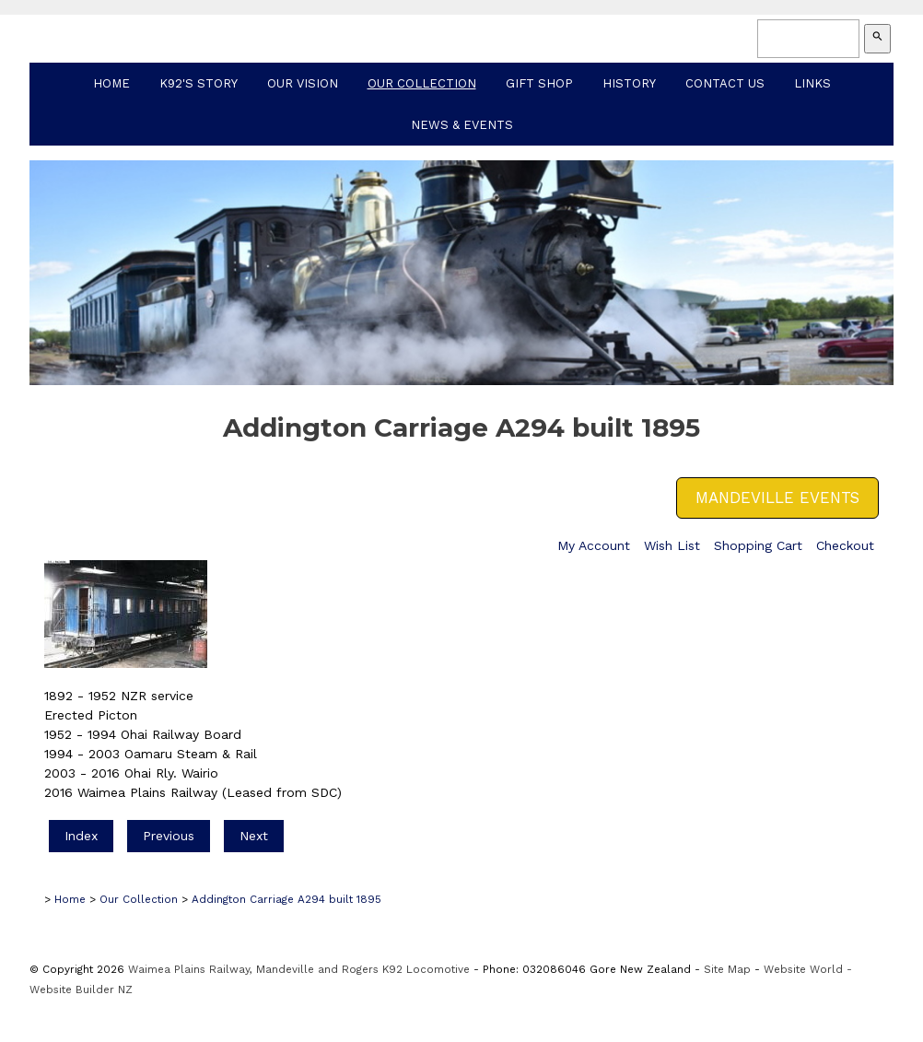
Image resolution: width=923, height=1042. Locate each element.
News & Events (462, 125)
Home (111, 83)
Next (254, 835)
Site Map (727, 969)
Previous (168, 835)
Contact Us (725, 83)
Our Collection (422, 83)
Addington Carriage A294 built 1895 (286, 899)
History (629, 83)
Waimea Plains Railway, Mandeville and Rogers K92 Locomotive (299, 969)
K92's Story (198, 83)
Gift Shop (539, 83)
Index (81, 835)
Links (812, 83)
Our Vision (302, 83)
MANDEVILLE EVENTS (777, 497)
